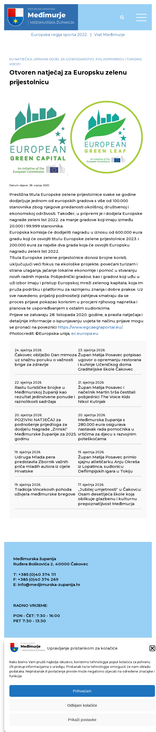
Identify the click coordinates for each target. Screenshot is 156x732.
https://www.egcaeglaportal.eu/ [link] (90, 327)
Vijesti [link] (14, 64)
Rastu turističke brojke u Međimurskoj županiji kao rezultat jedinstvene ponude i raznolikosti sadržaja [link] (45, 394)
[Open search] (122, 17)
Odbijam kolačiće (82, 706)
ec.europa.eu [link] (84, 333)
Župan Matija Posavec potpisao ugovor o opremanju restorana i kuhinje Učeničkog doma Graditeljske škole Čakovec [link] (109, 362)
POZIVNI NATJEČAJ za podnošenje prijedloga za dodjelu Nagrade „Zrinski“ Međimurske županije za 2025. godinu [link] (46, 429)
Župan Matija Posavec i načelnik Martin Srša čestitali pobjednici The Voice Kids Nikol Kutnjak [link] (106, 394)
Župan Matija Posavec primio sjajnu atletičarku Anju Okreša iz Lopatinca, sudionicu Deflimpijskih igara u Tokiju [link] (109, 464)
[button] (152, 649)
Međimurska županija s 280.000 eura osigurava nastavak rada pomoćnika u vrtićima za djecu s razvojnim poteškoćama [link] (107, 429)
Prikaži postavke (82, 720)
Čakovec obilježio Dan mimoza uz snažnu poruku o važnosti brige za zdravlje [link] (46, 360)
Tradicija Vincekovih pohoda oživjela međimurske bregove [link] (45, 492)
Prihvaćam (82, 691)
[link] (41, 17)
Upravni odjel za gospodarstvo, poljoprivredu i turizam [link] (87, 59)
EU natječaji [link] (20, 59)
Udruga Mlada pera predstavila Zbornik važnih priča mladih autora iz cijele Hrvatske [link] (42, 464)
